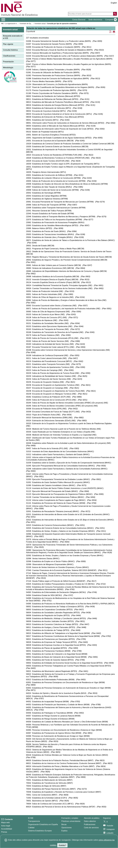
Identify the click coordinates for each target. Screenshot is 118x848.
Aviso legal (5, 826)
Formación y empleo (69, 818)
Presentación (8, 62)
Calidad (31, 828)
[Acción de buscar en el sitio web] (115, 14)
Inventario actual (40, 23)
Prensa (4, 832)
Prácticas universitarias (70, 821)
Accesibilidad (6, 829)
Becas (63, 824)
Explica (64, 831)
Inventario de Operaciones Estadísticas (33, 23)
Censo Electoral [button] (78, 20)
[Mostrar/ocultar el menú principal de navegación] (3, 20)
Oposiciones (66, 828)
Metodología (8, 68)
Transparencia (34, 821)
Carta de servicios (91, 828)
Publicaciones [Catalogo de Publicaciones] (89, 824)
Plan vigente (8, 44)
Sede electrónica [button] (95, 20)
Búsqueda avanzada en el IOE (12, 37)
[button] (110, 20)
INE (2, 23)
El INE (30, 818)
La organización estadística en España (18, 23)
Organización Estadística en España (43, 824)
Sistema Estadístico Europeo (40, 831)
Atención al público (91, 818)
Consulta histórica (10, 50)
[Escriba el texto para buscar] (90, 14)
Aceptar (62, 845)
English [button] (114, 3)
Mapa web (5, 822)
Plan (97, 41)
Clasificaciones (9, 56)
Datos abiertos (90, 821)
